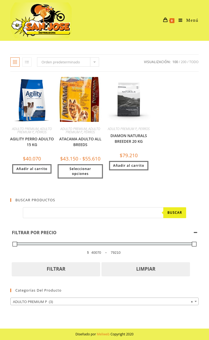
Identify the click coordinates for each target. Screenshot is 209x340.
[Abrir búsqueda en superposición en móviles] (104, 212)
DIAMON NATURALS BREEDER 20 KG (128, 138)
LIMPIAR (145, 269)
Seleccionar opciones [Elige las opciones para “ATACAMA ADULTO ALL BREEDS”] (80, 171)
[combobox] (104, 301)
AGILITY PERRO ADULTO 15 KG (32, 141)
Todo (194, 62)
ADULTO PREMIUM (25, 128)
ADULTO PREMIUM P (122, 128)
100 (175, 62)
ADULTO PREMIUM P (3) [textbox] (103, 301)
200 (184, 62)
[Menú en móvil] (186, 20)
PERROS (41, 132)
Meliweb (103, 334)
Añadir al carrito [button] (31, 168)
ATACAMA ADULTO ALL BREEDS (80, 141)
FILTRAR (56, 269)
